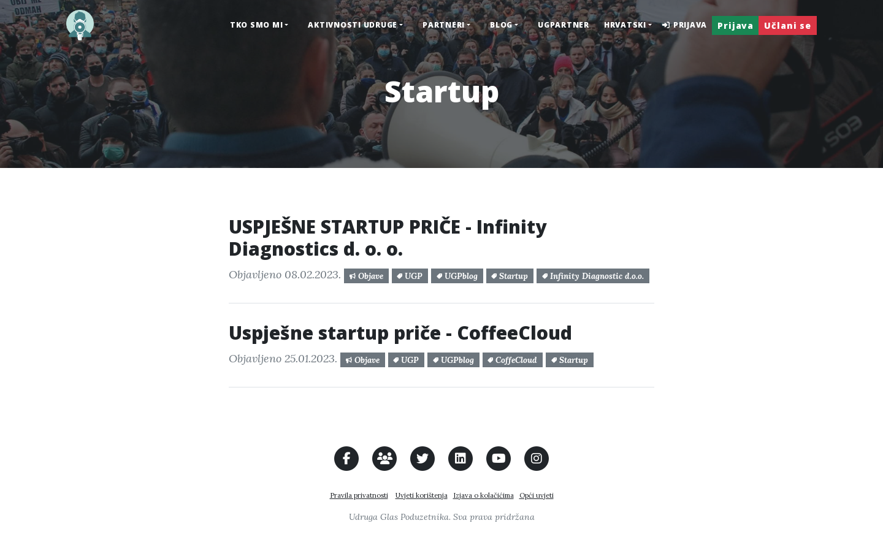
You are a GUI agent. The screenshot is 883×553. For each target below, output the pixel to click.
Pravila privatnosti (359, 495)
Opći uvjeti (536, 495)
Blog (501, 25)
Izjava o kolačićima (483, 495)
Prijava (684, 25)
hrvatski (625, 25)
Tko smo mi (256, 25)
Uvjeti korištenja (422, 495)
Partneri (443, 25)
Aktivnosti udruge (352, 25)
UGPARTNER (563, 25)
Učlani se (787, 25)
